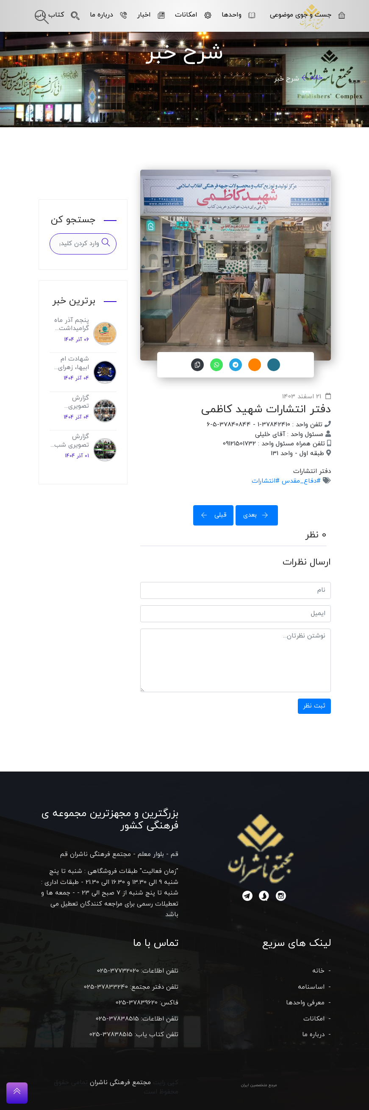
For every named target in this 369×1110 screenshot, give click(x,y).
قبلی (211, 515)
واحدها (238, 15)
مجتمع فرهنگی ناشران (120, 1082)
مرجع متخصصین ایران (259, 1085)
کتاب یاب (57, 15)
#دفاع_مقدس (300, 481)
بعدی (258, 515)
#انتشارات (266, 481)
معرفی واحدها (305, 1002)
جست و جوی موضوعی (307, 15)
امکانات (193, 15)
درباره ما (108, 15)
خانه (316, 77)
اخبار (150, 15)
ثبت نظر (314, 706)
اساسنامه (311, 987)
